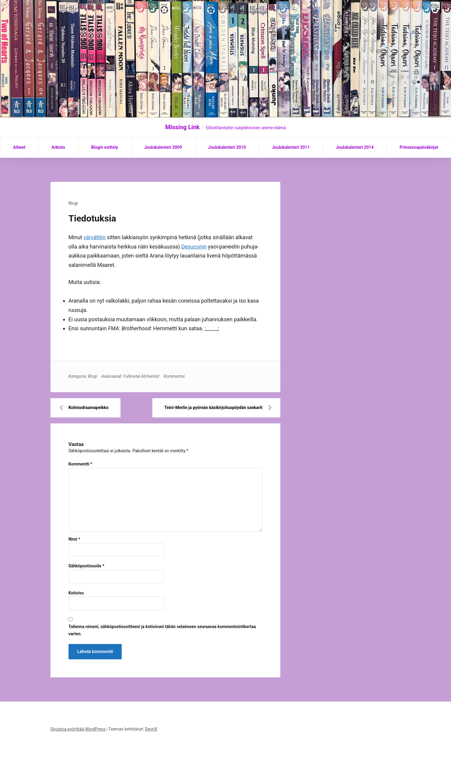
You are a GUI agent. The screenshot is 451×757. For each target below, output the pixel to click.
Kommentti (80, 464)
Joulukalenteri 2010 (227, 147)
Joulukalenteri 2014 (354, 147)
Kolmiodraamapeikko (88, 407)
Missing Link (182, 127)
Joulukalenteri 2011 (291, 147)
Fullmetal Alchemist (141, 376)
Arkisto (58, 147)
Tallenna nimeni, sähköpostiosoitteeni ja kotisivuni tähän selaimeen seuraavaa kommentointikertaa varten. (162, 630)
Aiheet (19, 147)
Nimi (74, 539)
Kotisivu (76, 593)
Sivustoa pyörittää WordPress (77, 729)
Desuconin (194, 246)
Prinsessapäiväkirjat (419, 147)
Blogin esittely (104, 147)
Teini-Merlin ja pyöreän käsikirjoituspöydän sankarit (213, 407)
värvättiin (95, 237)
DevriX (151, 729)
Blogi (73, 203)
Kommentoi (174, 376)
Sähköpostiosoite (87, 565)
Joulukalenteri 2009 (163, 147)
